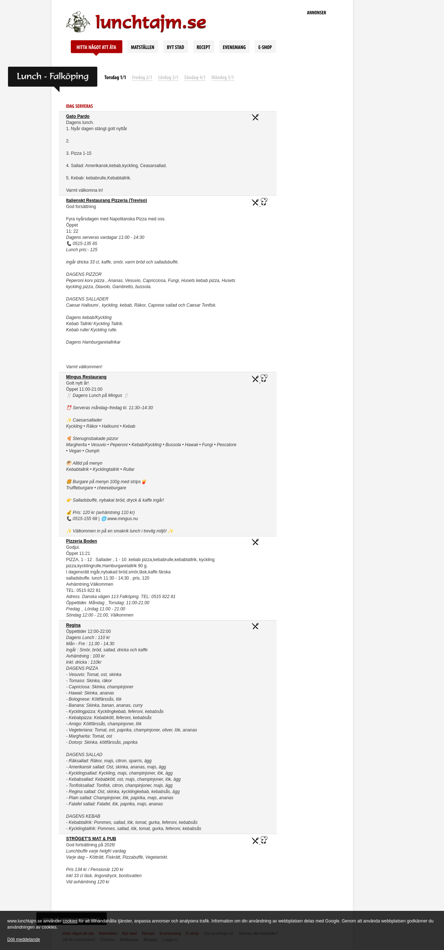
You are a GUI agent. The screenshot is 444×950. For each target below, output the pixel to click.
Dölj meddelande (23, 939)
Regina (73, 625)
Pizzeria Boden (81, 541)
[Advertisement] (316, 130)
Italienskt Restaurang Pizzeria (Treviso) (106, 200)
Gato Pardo (78, 116)
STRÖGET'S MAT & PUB (91, 838)
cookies (70, 921)
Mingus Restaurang (86, 376)
